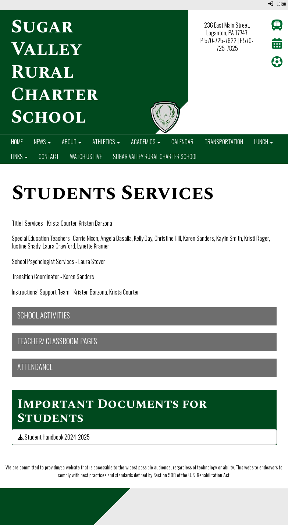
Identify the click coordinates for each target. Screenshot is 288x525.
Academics (145, 141)
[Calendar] (277, 44)
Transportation (224, 141)
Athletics (106, 141)
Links (19, 156)
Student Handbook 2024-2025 (54, 437)
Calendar (182, 141)
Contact (49, 156)
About (71, 141)
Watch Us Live (86, 156)
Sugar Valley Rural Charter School (155, 156)
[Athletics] (277, 63)
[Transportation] (277, 26)
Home (17, 141)
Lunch (263, 141)
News (42, 141)
